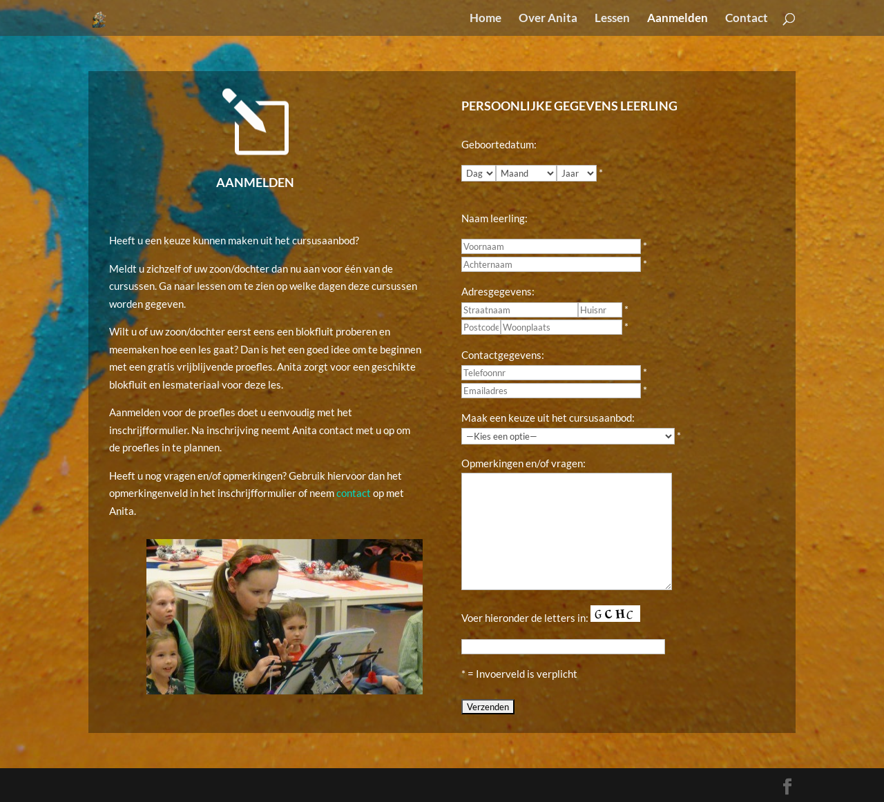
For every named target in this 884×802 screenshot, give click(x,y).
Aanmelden (677, 19)
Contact (746, 19)
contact (353, 493)
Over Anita (548, 19)
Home (485, 19)
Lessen (612, 19)
